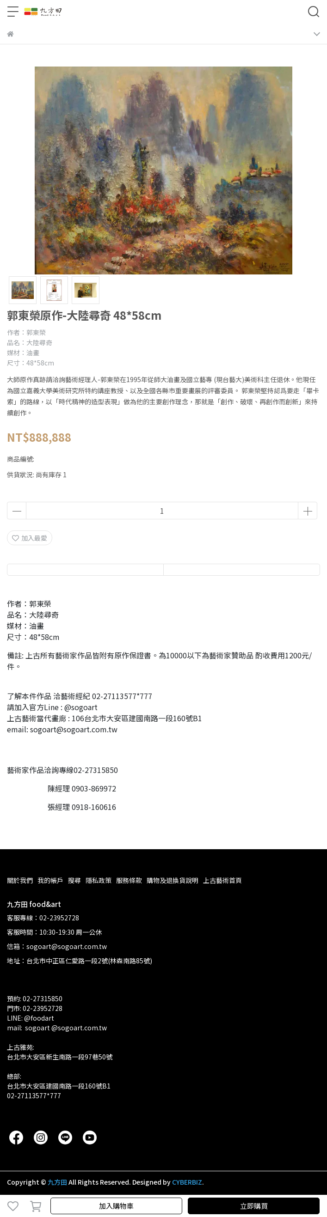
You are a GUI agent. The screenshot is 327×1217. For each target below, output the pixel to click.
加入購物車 (116, 1206)
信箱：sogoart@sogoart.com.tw (57, 946)
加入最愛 (29, 537)
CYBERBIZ (187, 1182)
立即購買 (254, 1206)
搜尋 (74, 880)
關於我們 (20, 880)
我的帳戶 (50, 880)
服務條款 (129, 880)
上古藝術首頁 (222, 880)
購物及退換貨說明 (172, 880)
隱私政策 (98, 880)
